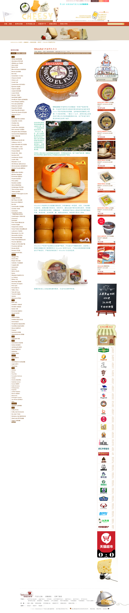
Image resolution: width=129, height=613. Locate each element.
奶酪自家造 (53, 24)
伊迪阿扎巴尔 (49, 42)
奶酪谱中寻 (42, 24)
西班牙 (39, 42)
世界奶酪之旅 (30, 24)
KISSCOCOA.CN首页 (16, 42)
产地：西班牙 (37, 51)
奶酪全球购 (64, 24)
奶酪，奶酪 (8, 24)
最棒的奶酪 (19, 24)
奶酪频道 (26, 42)
